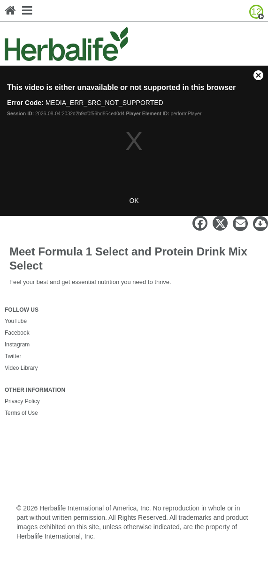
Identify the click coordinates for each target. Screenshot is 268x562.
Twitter (13, 356)
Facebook (17, 333)
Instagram (17, 344)
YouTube (16, 321)
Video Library (21, 368)
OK (133, 200)
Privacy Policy (22, 401)
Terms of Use (21, 413)
